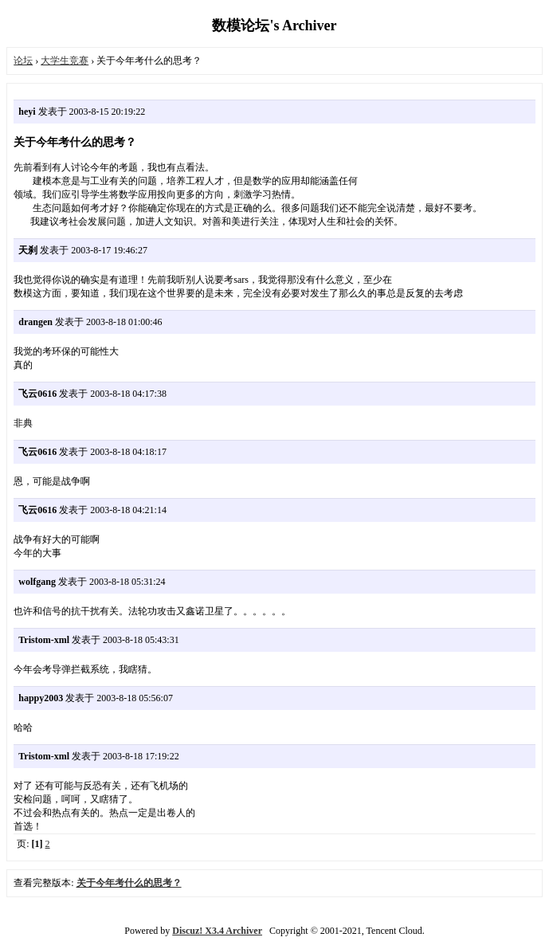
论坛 (23, 60)
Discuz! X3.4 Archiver (217, 930)
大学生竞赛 (64, 60)
